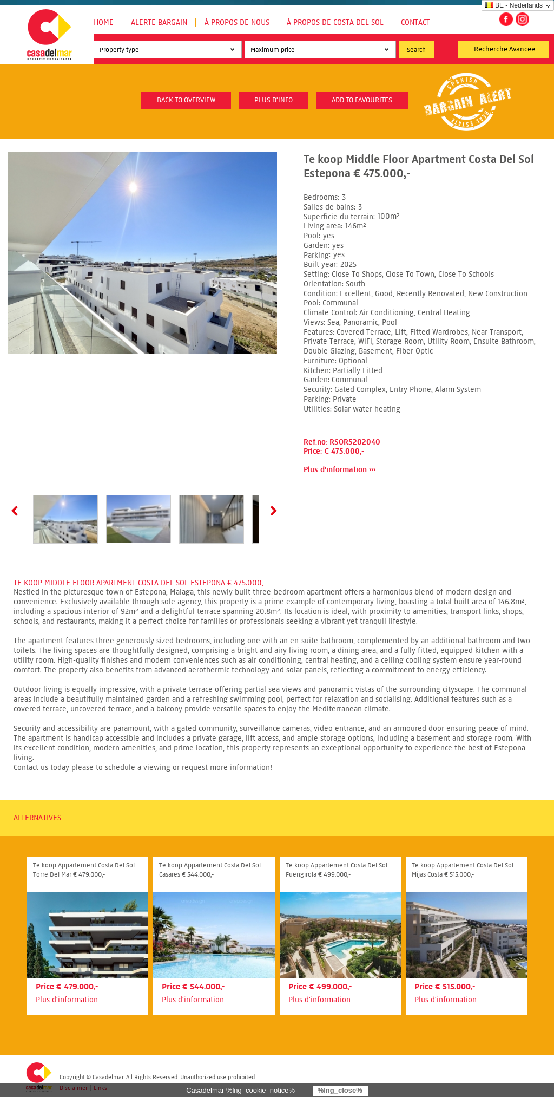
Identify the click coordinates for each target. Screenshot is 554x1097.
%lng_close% (340, 1090)
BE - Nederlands (514, 5)
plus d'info (273, 100)
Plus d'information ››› (339, 469)
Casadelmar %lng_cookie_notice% (240, 1090)
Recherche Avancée (504, 49)
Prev (16, 510)
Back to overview (186, 100)
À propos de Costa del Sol (335, 22)
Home (104, 22)
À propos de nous (237, 22)
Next (271, 510)
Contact (415, 22)
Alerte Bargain (159, 22)
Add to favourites (362, 100)
